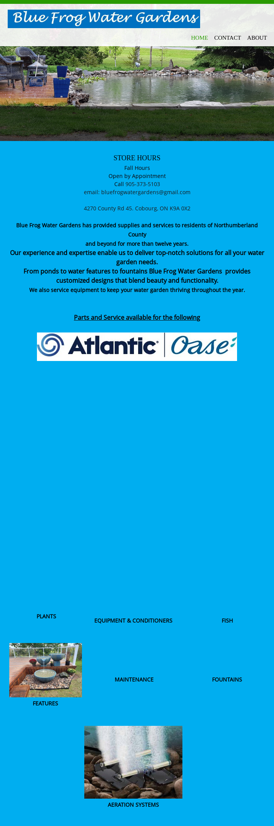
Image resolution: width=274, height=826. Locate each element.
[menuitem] (199, 36)
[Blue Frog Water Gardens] (104, 19)
